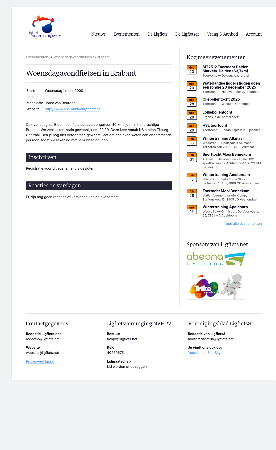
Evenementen (37, 57)
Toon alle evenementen (243, 223)
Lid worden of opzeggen (127, 366)
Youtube (194, 353)
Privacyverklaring (40, 361)
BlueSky (214, 353)
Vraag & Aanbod (222, 34)
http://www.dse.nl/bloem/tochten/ (72, 109)
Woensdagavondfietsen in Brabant (82, 57)
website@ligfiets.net (42, 353)
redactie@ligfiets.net (43, 339)
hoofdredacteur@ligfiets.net (211, 339)
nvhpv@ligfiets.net (122, 339)
